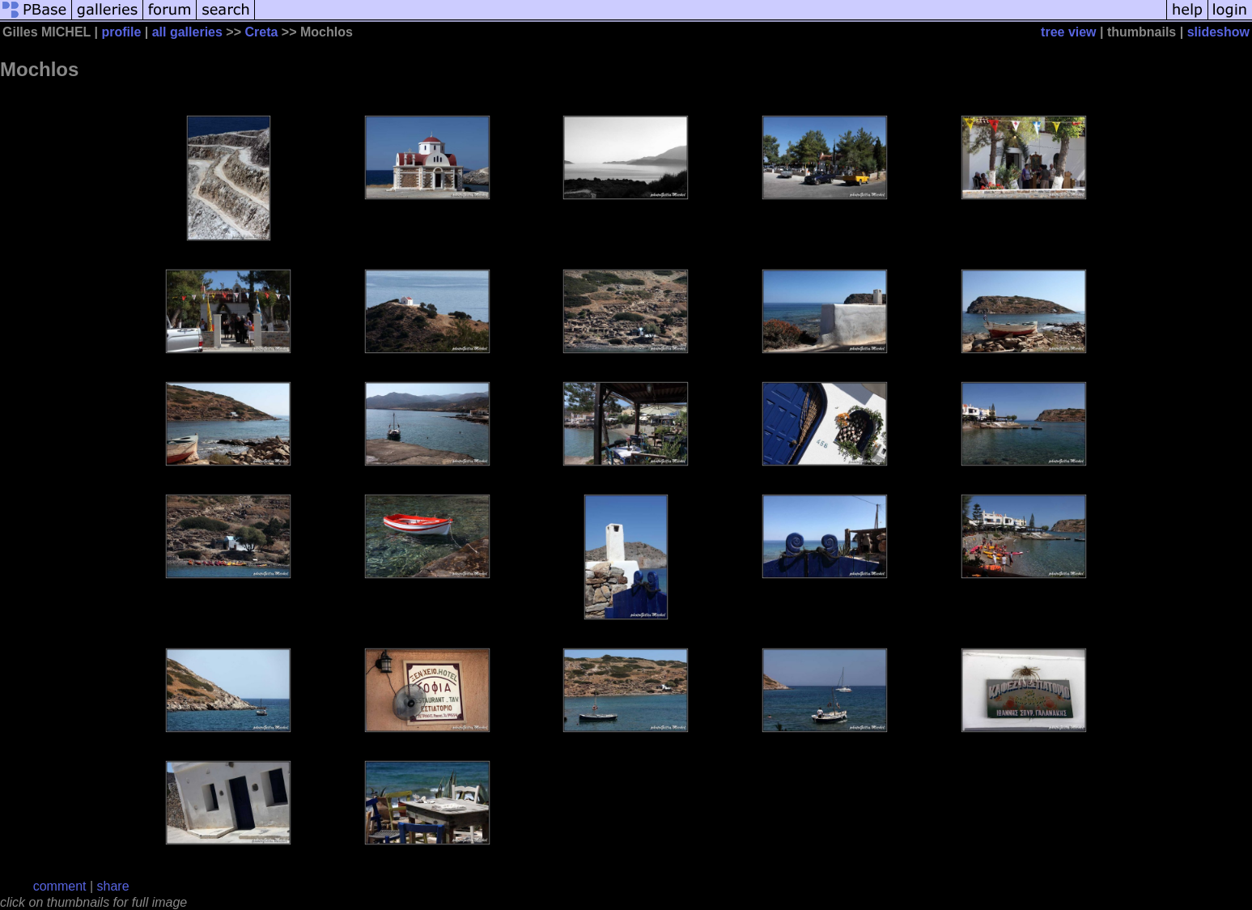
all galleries (187, 32)
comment (60, 886)
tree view (1068, 32)
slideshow (1218, 32)
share (113, 886)
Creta (261, 32)
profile (121, 32)
